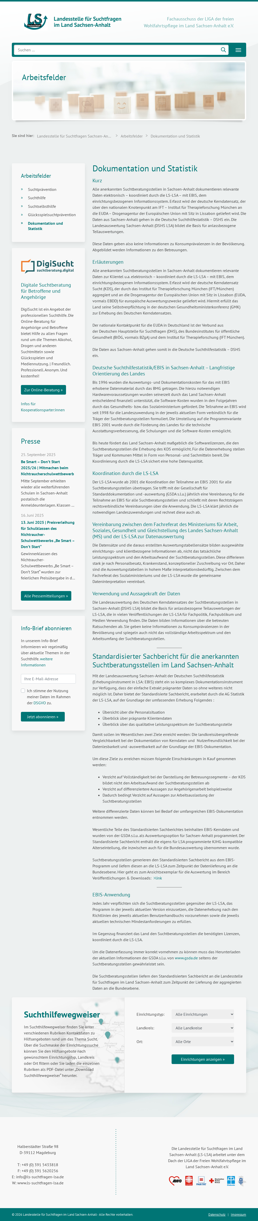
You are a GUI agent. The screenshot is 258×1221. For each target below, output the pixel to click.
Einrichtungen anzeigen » (203, 1059)
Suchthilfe (37, 197)
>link (157, 877)
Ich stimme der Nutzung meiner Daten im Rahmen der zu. (49, 696)
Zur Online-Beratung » (43, 389)
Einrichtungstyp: (151, 1014)
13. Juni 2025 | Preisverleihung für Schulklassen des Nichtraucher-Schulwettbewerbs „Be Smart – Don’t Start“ (48, 534)
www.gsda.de (186, 957)
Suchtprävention (42, 189)
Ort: (140, 1041)
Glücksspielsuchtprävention (52, 214)
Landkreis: (145, 1027)
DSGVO (40, 702)
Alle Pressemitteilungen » (46, 595)
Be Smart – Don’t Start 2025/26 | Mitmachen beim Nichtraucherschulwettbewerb (47, 467)
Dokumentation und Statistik (45, 226)
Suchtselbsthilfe (42, 206)
